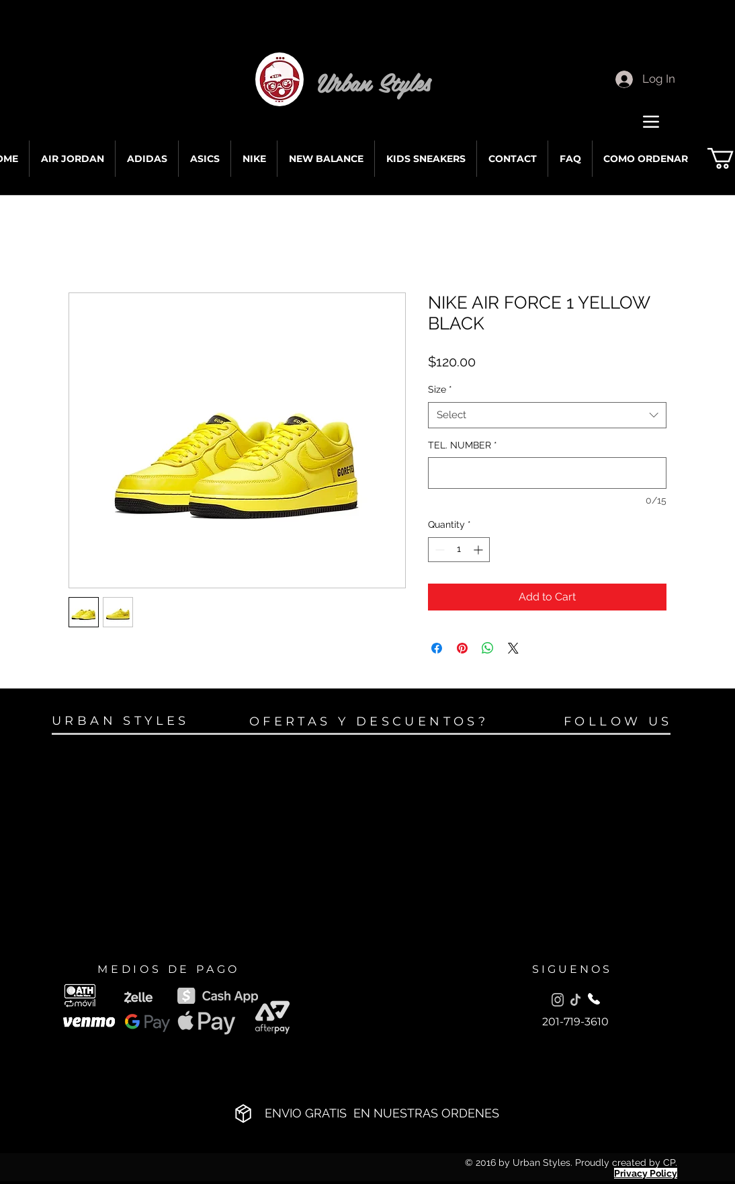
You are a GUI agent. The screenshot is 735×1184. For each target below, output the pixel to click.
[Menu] (650, 121)
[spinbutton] (459, 549)
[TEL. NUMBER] (547, 473)
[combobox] (547, 415)
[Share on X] (513, 648)
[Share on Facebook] (437, 648)
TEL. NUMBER (462, 445)
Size (440, 389)
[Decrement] (438, 549)
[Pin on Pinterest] (462, 648)
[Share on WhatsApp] (488, 648)
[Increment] (479, 549)
